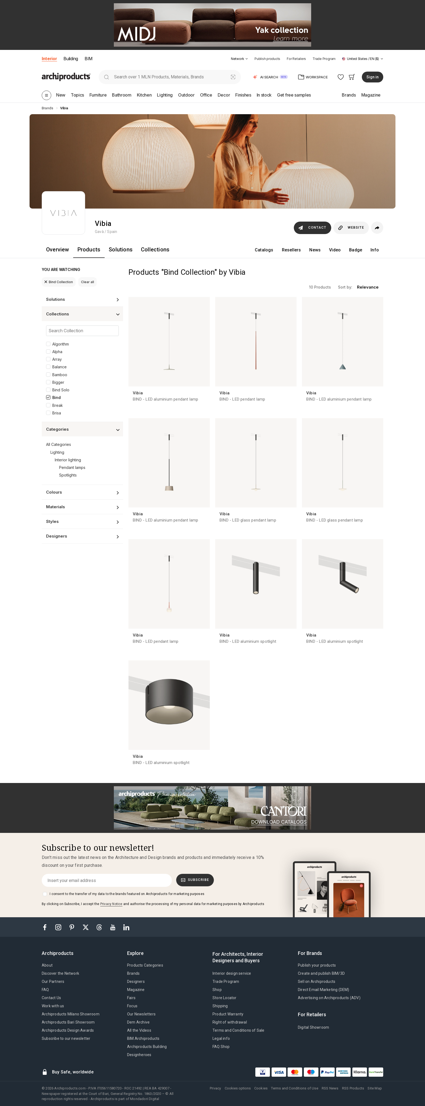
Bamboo (59, 374)
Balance (59, 367)
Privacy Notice (111, 904)
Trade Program (324, 59)
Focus (132, 1006)
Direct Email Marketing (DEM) (323, 989)
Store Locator (224, 998)
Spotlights (68, 475)
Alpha (57, 351)
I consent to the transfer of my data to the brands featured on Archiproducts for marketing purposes (127, 894)
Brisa (56, 413)
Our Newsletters (141, 1014)
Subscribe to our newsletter (66, 1038)
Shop (217, 989)
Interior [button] (49, 58)
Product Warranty (227, 1014)
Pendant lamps (72, 467)
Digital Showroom (313, 1027)
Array (57, 359)
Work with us (53, 1006)
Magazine (136, 989)
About (47, 965)
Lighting (57, 452)
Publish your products (317, 965)
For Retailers (296, 59)
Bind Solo (60, 390)
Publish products (267, 59)
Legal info (221, 1038)
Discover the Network (60, 973)
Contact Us (51, 998)
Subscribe (195, 880)
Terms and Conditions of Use (294, 1088)
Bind (56, 397)
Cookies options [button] (238, 1088)
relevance (368, 287)
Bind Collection (58, 282)
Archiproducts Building (147, 1046)
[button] (239, 58)
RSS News (330, 1088)
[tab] (246, 58)
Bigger (58, 382)
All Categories (58, 444)
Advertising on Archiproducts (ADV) (329, 998)
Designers (136, 981)
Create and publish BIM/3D (321, 973)
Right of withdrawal (229, 1022)
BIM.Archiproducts (143, 1038)
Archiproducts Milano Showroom (70, 1014)
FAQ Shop (221, 1046)
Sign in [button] (372, 77)
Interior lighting (68, 460)
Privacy (215, 1088)
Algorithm (60, 344)
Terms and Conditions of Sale (238, 1030)
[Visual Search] (233, 76)
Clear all (87, 282)
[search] (106, 76)
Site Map (375, 1088)
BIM (88, 58)
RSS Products (353, 1088)
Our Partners (53, 981)
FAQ (45, 989)
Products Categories (145, 965)
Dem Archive (138, 1022)
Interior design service (231, 973)
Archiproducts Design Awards (68, 1030)
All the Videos (139, 1030)
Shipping (220, 1006)
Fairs (131, 998)
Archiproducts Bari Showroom (68, 1022)
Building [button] (70, 58)
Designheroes (139, 1055)
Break (57, 405)
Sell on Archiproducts (316, 981)
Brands (133, 973)
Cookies (261, 1088)
